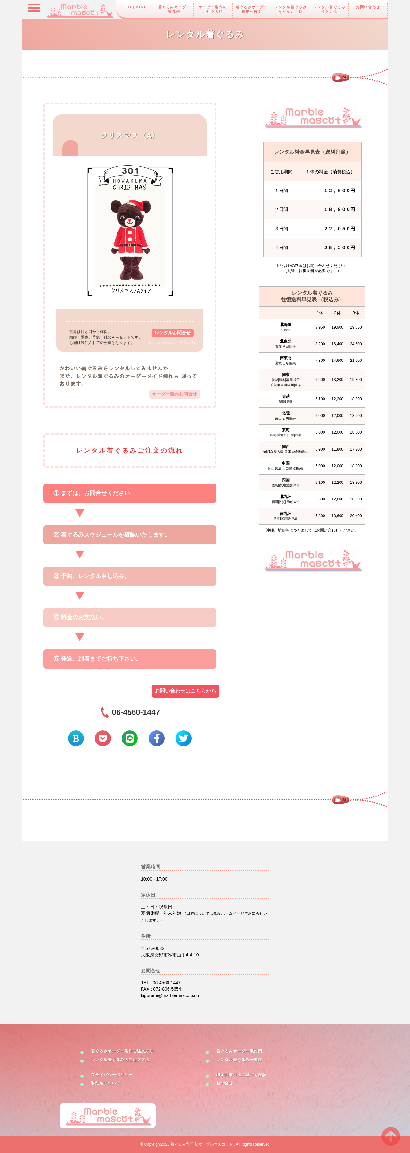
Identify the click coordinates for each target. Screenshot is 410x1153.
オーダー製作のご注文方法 (213, 9)
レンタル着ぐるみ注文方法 (329, 9)
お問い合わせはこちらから (185, 691)
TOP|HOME (135, 7)
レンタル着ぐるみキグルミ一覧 (291, 9)
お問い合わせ (368, 7)
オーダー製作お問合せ (174, 393)
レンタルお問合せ (173, 332)
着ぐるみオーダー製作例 (174, 9)
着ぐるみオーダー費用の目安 (252, 9)
